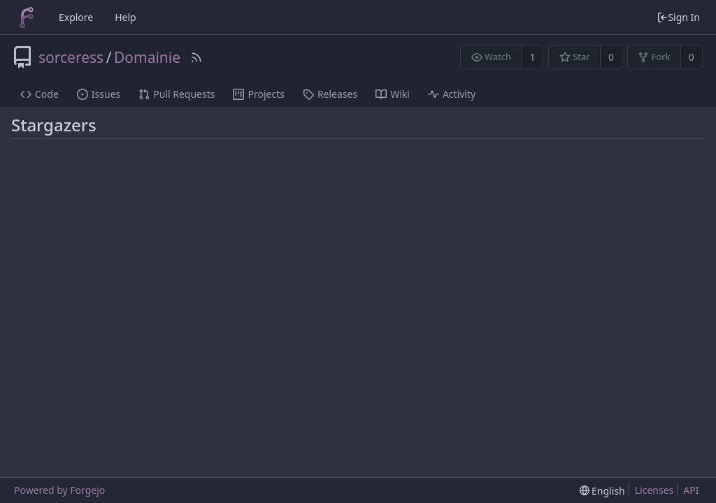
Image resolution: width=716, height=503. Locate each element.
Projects (258, 94)
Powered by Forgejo (59, 490)
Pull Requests (176, 94)
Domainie (147, 57)
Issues (98, 94)
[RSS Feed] (196, 57)
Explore (76, 17)
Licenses (654, 490)
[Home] (26, 17)
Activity (451, 94)
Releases (330, 94)
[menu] (602, 490)
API (691, 490)
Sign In (678, 17)
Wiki (392, 94)
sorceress (70, 57)
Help (125, 17)
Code (39, 94)
